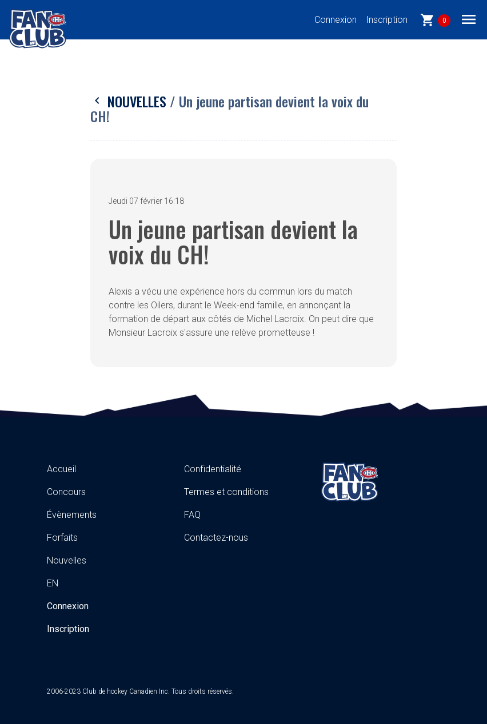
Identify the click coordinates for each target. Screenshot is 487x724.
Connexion (335, 19)
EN (52, 583)
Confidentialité (212, 469)
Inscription (387, 19)
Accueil (61, 469)
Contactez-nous (216, 537)
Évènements (72, 514)
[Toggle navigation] (469, 19)
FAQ (192, 514)
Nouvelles (130, 101)
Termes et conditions (226, 491)
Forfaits (62, 537)
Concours (66, 491)
